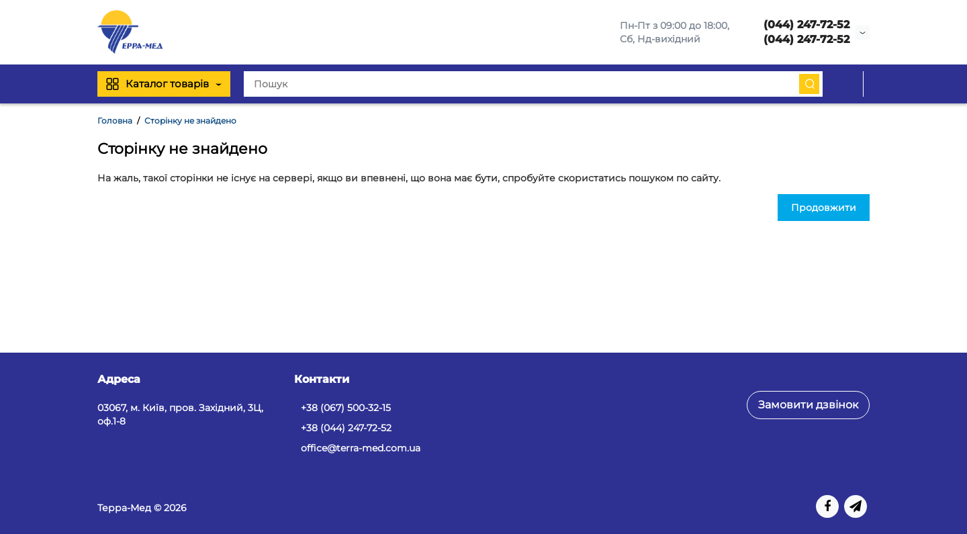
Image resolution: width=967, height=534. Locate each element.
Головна (114, 121)
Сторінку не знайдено (190, 121)
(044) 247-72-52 (806, 24)
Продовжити (823, 208)
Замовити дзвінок (808, 404)
